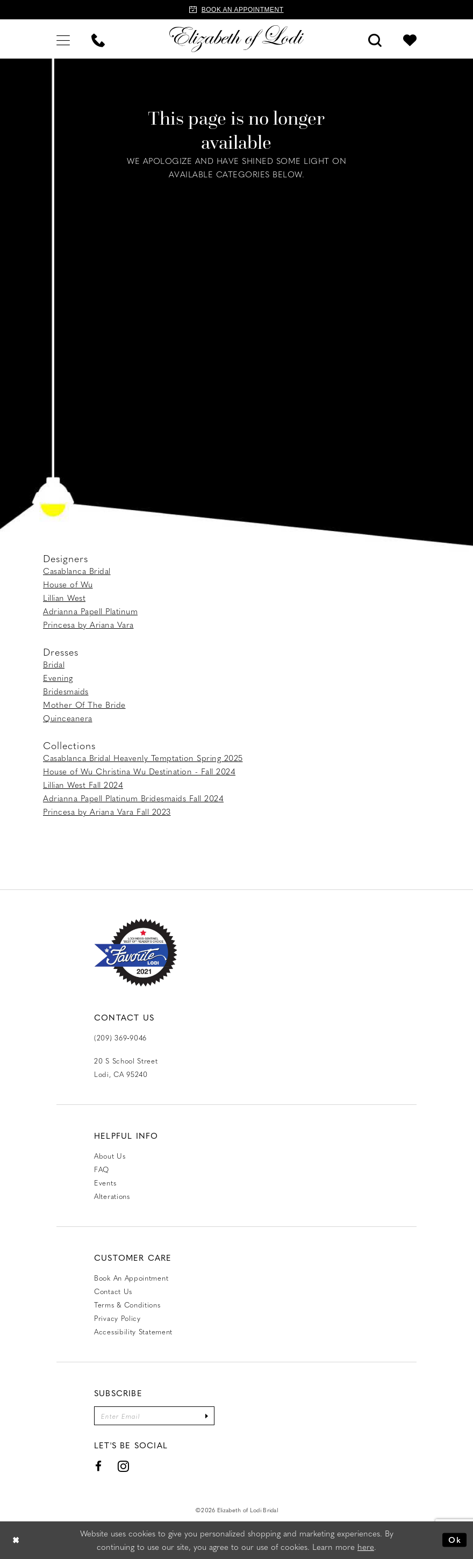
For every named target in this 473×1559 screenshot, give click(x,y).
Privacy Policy (117, 1318)
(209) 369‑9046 (120, 1037)
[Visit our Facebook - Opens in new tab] (98, 1466)
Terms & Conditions (127, 1304)
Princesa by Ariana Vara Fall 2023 (107, 811)
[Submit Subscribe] (206, 1415)
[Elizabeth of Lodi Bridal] (236, 38)
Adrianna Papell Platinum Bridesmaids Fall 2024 (133, 798)
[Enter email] (154, 1415)
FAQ (101, 1169)
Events (105, 1182)
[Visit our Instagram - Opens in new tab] (124, 1466)
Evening (58, 678)
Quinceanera (67, 718)
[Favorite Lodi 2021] (135, 952)
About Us (110, 1156)
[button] (63, 39)
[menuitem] (63, 39)
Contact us (113, 1291)
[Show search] (374, 39)
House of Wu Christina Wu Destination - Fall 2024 (139, 771)
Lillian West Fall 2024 (83, 785)
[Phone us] (98, 39)
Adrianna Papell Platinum (90, 611)
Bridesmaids (66, 691)
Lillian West (64, 598)
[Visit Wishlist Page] (409, 39)
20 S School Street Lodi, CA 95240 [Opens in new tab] (126, 1067)
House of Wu (68, 584)
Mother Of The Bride (84, 704)
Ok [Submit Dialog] (454, 1540)
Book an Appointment (131, 1278)
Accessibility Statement (133, 1331)
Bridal (53, 664)
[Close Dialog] (16, 1540)
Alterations (112, 1196)
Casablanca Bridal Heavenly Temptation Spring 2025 (143, 758)
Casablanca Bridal (77, 571)
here (365, 1547)
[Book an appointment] (236, 9)
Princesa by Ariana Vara (88, 624)
